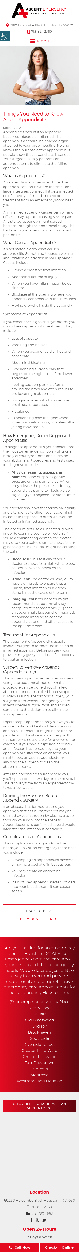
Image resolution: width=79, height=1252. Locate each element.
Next (54, 919)
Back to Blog (39, 911)
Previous (29, 919)
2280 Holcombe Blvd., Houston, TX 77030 (39, 25)
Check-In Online (59, 1247)
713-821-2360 (39, 32)
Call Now (19, 1247)
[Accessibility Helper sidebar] (5, 36)
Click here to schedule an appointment (39, 1106)
